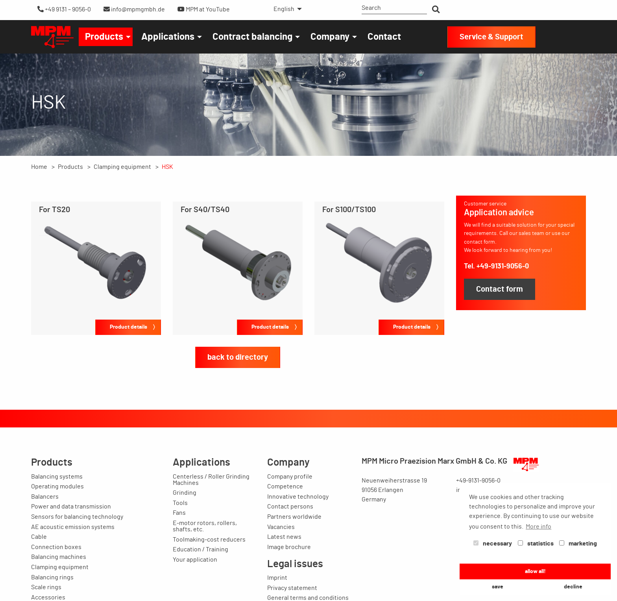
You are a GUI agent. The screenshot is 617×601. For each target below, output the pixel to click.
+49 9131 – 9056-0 (64, 9)
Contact (384, 37)
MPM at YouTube (203, 9)
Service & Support (491, 37)
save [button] (497, 587)
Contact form (499, 289)
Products (104, 37)
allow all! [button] (535, 571)
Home (39, 167)
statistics (536, 543)
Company (329, 37)
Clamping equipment (122, 167)
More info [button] (538, 526)
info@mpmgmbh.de (134, 9)
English (283, 9)
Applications (167, 37)
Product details (128, 327)
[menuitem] (285, 9)
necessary (492, 543)
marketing (578, 543)
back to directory (237, 357)
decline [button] (573, 587)
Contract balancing (252, 37)
